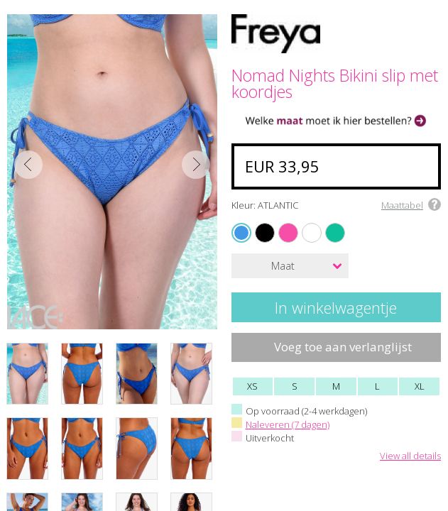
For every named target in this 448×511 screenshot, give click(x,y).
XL (420, 386)
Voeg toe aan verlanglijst (343, 347)
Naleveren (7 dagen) (287, 424)
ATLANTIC (243, 232)
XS (252, 386)
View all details (410, 456)
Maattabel (402, 205)
